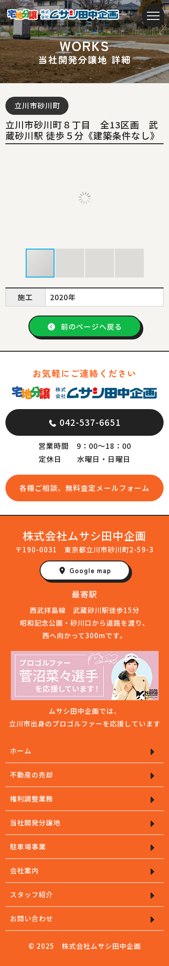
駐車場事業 (28, 846)
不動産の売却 (31, 774)
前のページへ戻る (84, 326)
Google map (84, 570)
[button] (155, 198)
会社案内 (24, 870)
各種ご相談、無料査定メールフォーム (84, 487)
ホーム (21, 750)
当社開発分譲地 (35, 822)
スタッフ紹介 (31, 894)
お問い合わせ (31, 918)
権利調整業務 (31, 798)
